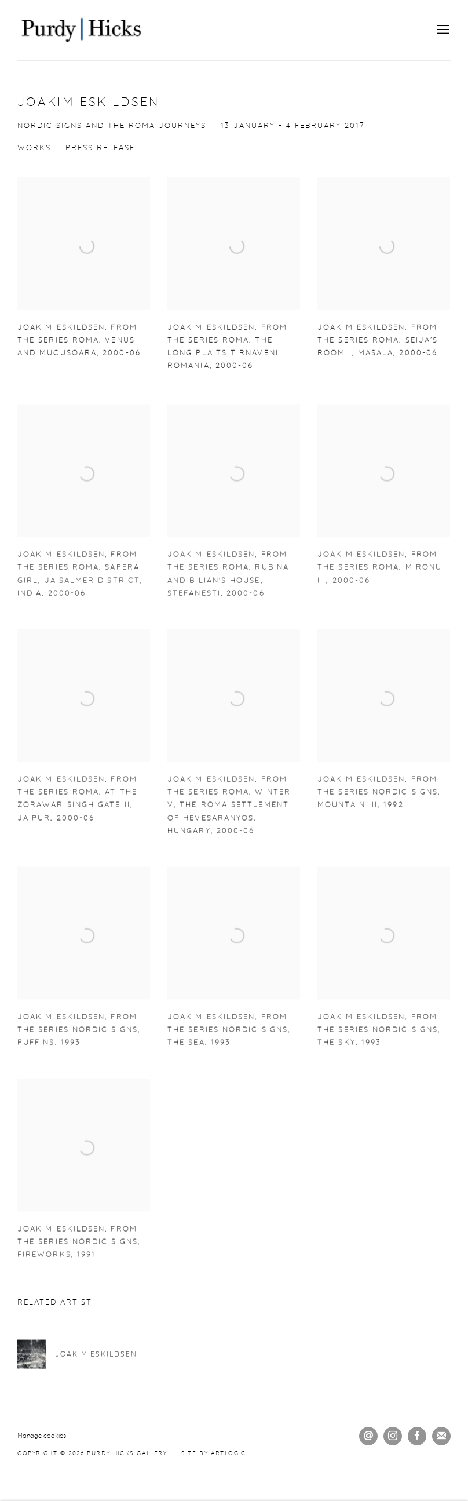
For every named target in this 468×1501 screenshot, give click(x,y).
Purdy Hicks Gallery (81, 30)
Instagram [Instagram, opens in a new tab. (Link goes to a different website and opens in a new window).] (392, 1436)
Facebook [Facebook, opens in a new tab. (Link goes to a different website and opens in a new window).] (417, 1436)
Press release (100, 148)
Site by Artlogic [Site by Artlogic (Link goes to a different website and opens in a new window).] (213, 1453)
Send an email (368, 1436)
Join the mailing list (441, 1436)
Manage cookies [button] (41, 1436)
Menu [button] (442, 30)
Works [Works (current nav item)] (34, 148)
